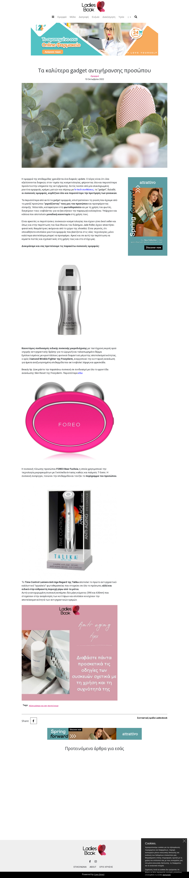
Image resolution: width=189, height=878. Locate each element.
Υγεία (121, 17)
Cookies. (150, 846)
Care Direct (99, 874)
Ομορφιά (62, 16)
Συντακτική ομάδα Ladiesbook (152, 718)
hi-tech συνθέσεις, (84, 189)
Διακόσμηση (109, 17)
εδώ (80, 373)
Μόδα (73, 17)
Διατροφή (84, 17)
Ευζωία (95, 17)
